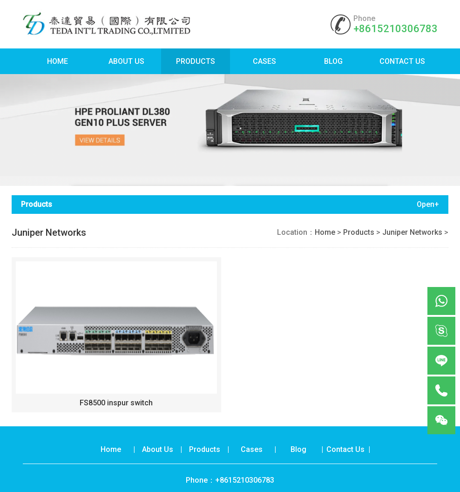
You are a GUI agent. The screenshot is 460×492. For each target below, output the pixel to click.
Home (57, 61)
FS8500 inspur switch (116, 402)
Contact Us (402, 61)
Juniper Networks (412, 232)
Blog (333, 61)
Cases (264, 61)
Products (195, 61)
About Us (126, 61)
